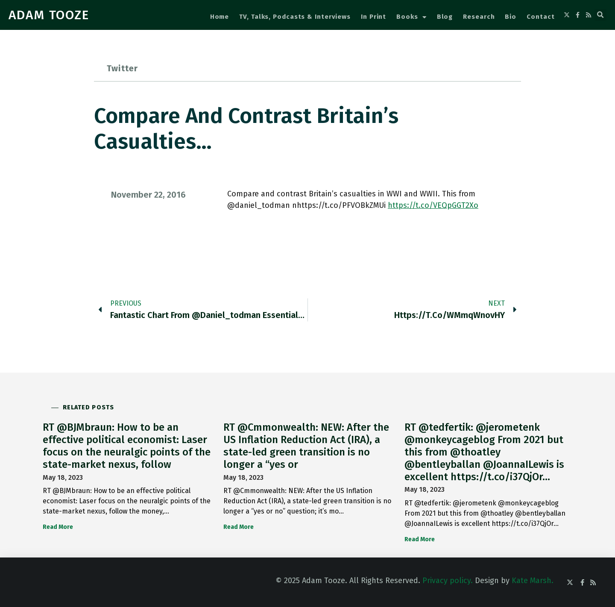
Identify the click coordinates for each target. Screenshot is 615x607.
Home (219, 16)
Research (479, 16)
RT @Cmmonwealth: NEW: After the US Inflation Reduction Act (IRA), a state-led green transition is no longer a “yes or (306, 445)
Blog (445, 16)
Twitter (122, 68)
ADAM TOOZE (49, 15)
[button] (600, 15)
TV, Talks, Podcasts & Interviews (295, 16)
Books (411, 17)
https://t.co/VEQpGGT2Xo (433, 205)
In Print (373, 16)
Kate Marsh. (533, 580)
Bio (510, 16)
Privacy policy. (447, 580)
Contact (540, 16)
